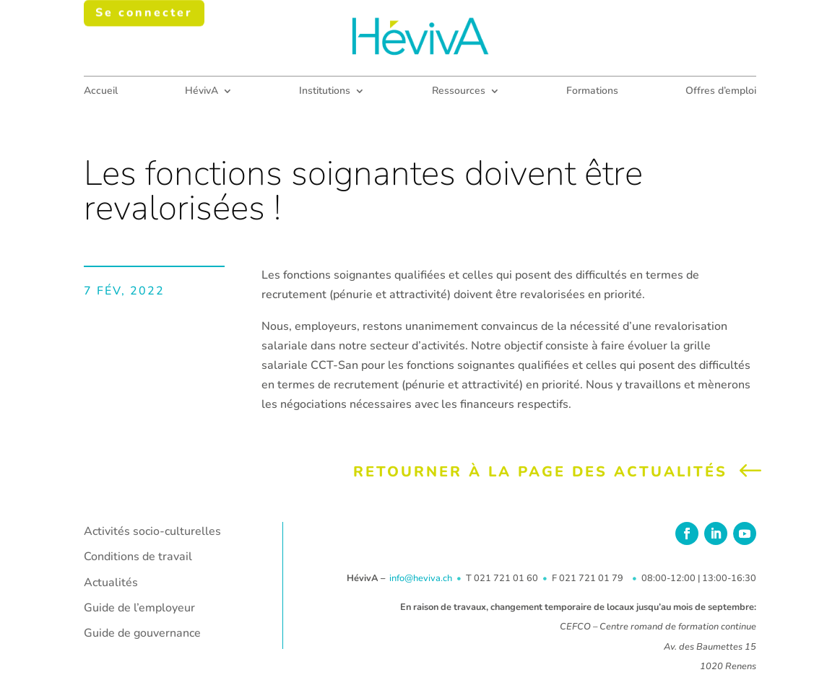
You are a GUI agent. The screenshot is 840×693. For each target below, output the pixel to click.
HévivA (201, 91)
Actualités (111, 582)
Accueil (101, 91)
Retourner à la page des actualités (540, 471)
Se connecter (144, 17)
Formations (592, 91)
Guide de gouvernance (142, 633)
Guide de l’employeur (139, 608)
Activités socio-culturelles (152, 531)
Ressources (458, 91)
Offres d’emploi (720, 91)
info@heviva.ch (420, 578)
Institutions (324, 91)
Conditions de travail (138, 557)
